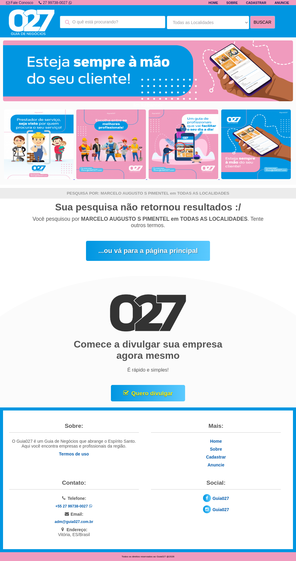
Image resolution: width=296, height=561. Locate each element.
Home (213, 3)
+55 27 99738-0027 (73, 506)
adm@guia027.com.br (74, 522)
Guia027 (220, 498)
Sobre (232, 3)
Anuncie (281, 3)
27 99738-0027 (55, 3)
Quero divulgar (152, 393)
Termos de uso (74, 454)
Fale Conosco (19, 3)
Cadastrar (256, 3)
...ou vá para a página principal (148, 251)
